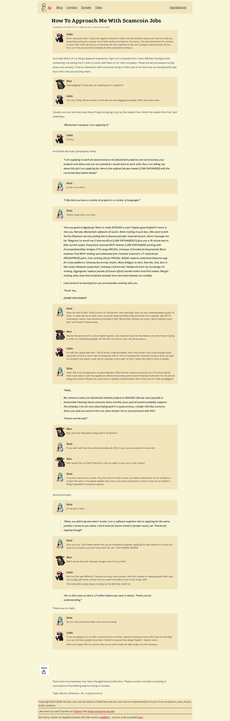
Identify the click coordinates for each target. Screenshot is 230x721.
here (140, 717)
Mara (69, 80)
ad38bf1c (105, 717)
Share (44, 670)
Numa (69, 183)
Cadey (69, 34)
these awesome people (100, 711)
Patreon (77, 711)
